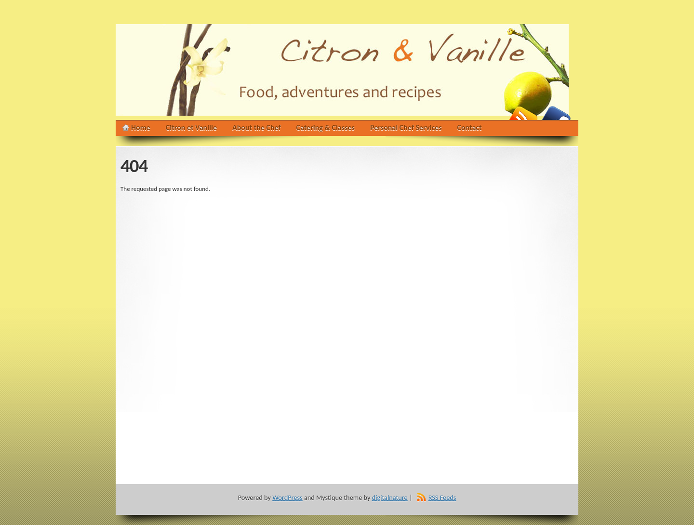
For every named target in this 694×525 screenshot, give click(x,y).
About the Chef (256, 127)
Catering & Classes (325, 127)
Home (140, 127)
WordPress (287, 497)
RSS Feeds (442, 497)
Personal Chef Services (406, 127)
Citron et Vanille (191, 127)
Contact (469, 127)
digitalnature (390, 497)
